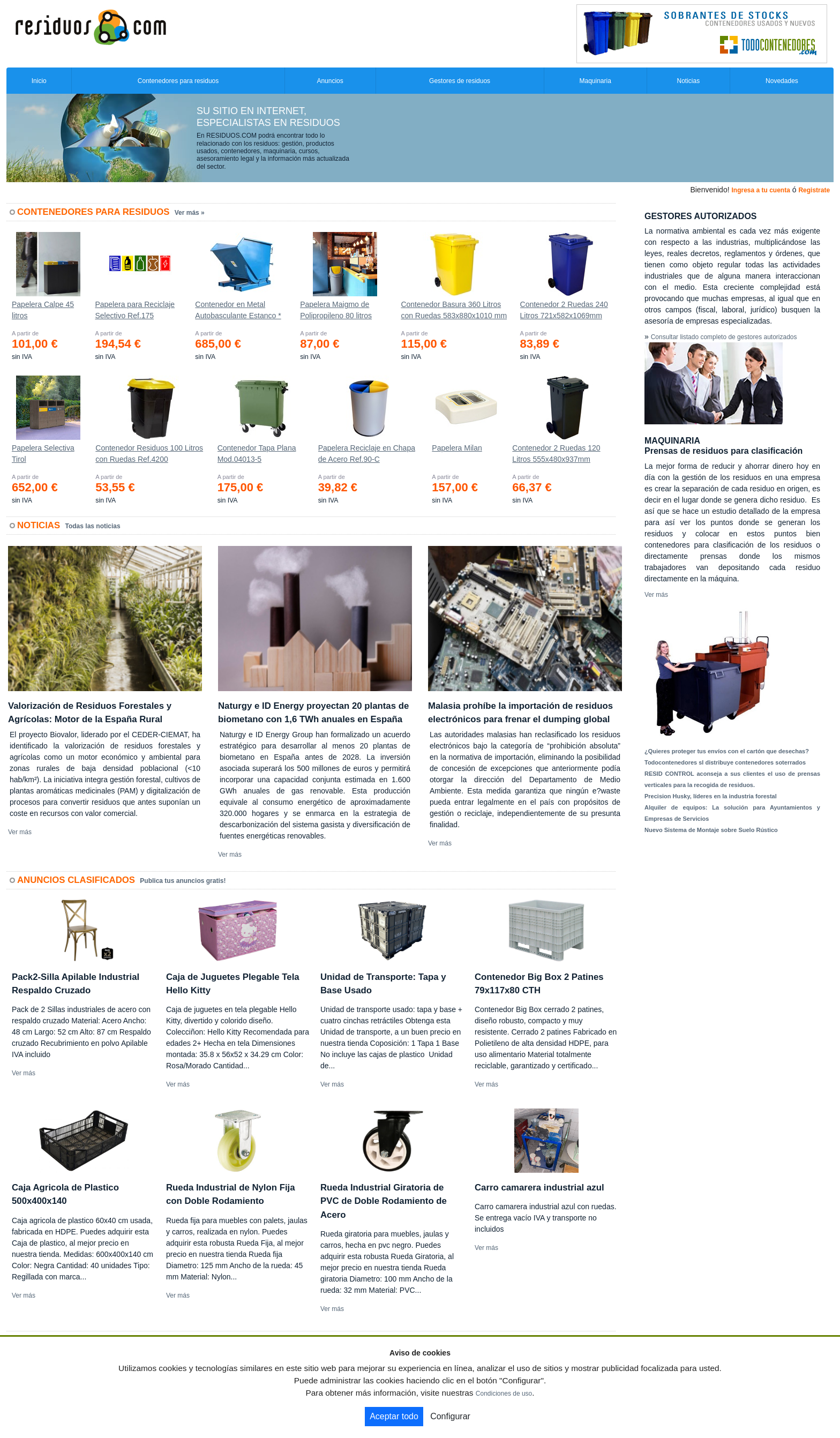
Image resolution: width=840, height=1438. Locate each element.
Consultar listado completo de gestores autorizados (724, 337)
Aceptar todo (394, 1416)
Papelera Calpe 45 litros (43, 310)
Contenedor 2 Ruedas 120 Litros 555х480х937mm (556, 453)
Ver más (20, 832)
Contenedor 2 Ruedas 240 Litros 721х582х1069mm (564, 310)
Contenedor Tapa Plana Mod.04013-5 (257, 453)
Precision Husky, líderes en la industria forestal (710, 796)
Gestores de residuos (459, 81)
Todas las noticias (93, 526)
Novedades (782, 81)
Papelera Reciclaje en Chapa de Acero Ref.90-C (366, 453)
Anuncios (330, 81)
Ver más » (190, 212)
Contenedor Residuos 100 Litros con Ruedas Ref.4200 (149, 453)
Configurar (450, 1416)
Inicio (39, 81)
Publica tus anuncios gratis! (183, 881)
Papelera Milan (457, 448)
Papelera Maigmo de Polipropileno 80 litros (336, 310)
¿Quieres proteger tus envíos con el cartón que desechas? (726, 751)
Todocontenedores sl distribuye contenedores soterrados (725, 762)
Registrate (814, 190)
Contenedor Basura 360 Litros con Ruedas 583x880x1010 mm (454, 310)
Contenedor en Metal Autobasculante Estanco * (238, 310)
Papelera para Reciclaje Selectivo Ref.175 (135, 310)
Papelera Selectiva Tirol (43, 453)
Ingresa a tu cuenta (760, 190)
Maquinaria (595, 81)
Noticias (688, 81)
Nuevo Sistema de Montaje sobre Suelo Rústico (711, 830)
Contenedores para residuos (178, 81)
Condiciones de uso (504, 1393)
